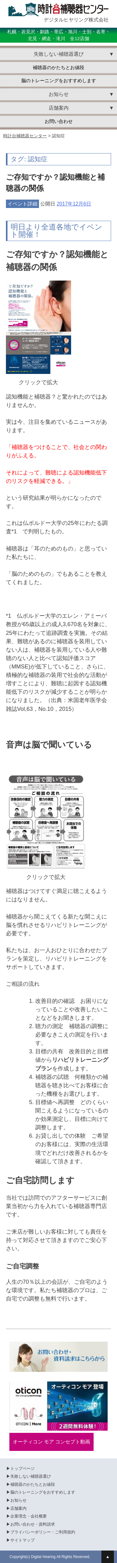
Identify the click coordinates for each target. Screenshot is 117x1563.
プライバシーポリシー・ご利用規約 (42, 1532)
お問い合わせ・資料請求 (32, 1524)
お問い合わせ (59, 121)
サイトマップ (22, 1540)
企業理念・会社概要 (28, 1516)
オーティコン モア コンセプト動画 (51, 1441)
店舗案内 (18, 1508)
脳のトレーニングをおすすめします (58, 80)
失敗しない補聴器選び (30, 1476)
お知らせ (18, 1500)
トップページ (22, 1468)
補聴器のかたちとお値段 (58, 67)
